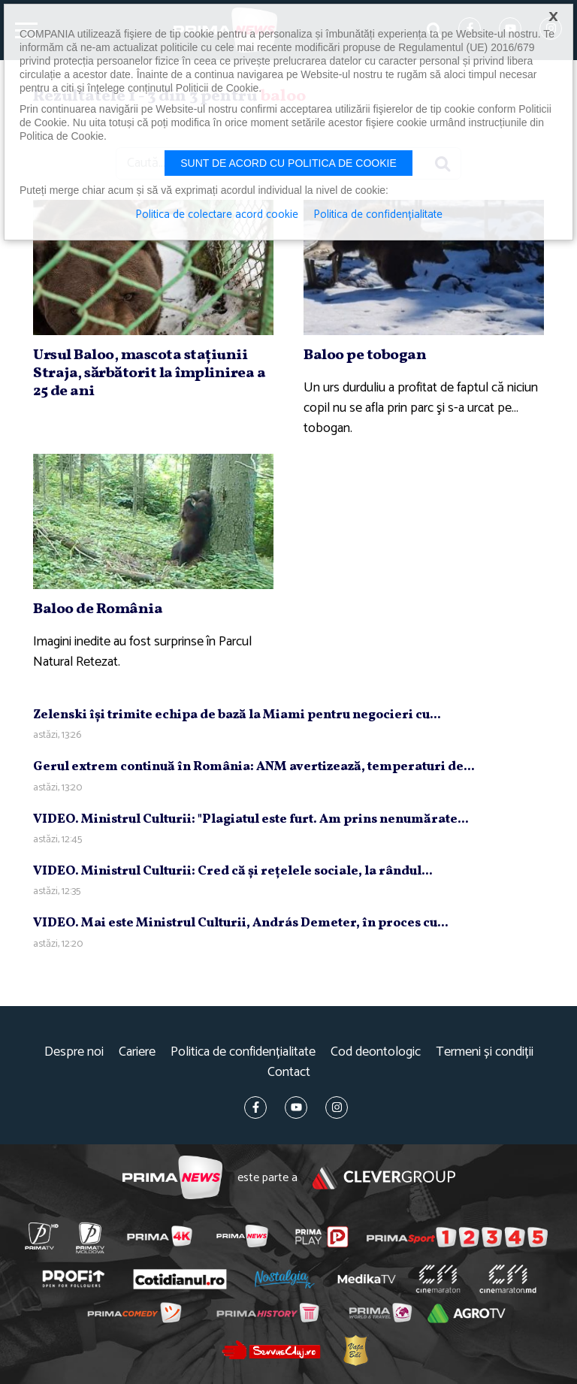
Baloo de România (97, 609)
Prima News (172, 1178)
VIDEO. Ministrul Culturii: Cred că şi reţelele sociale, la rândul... (233, 871)
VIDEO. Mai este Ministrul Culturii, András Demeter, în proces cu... (241, 923)
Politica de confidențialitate (243, 1052)
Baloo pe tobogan (365, 355)
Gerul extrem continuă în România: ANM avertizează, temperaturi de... (254, 766)
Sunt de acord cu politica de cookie (288, 163)
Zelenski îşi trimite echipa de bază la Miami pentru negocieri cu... (237, 715)
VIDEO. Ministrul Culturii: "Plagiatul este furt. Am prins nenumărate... (251, 819)
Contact (288, 1072)
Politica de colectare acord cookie (216, 215)
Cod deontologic (376, 1052)
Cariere (137, 1052)
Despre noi (74, 1052)
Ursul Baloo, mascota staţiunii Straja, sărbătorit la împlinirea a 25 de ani (149, 373)
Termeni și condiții (484, 1052)
